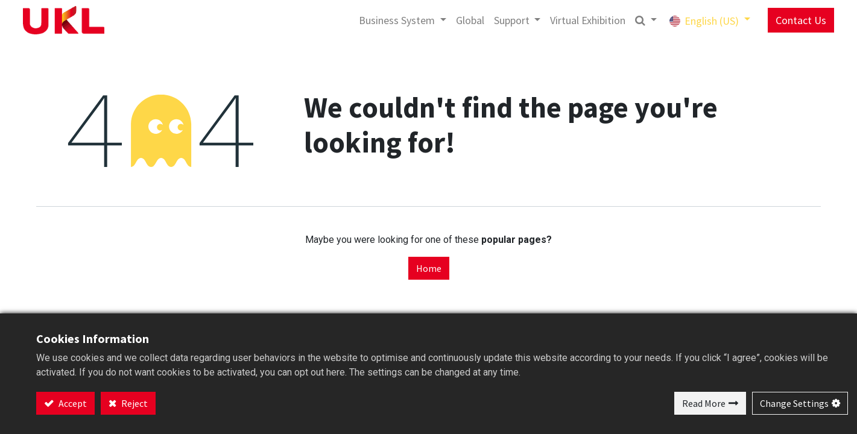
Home (428, 268)
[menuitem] (447, 20)
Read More (704, 403)
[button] (623, 20)
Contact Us (778, 20)
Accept (72, 403)
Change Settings (794, 403)
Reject (133, 403)
